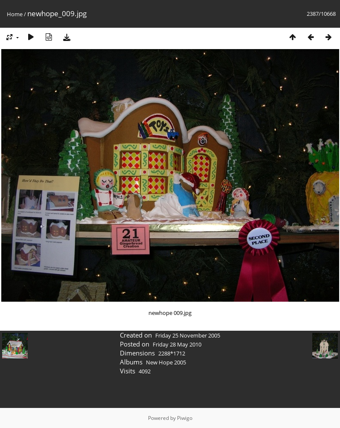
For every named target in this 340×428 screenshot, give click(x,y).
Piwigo (184, 418)
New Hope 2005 (166, 362)
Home (15, 14)
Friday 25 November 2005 (187, 335)
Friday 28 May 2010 (177, 344)
